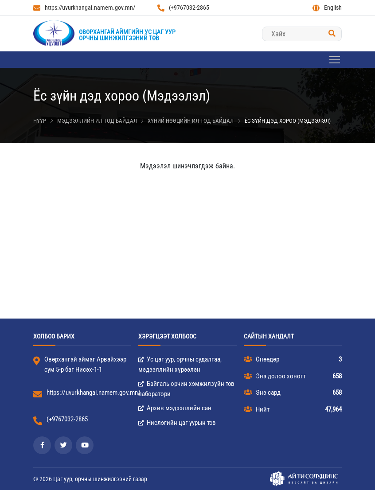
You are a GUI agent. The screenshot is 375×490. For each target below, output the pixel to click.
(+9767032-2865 (183, 8)
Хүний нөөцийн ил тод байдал (191, 121)
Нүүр (39, 121)
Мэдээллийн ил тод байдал (97, 121)
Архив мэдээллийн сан (174, 408)
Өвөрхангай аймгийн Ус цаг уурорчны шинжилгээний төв (127, 35)
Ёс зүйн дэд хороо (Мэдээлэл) (288, 121)
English (327, 8)
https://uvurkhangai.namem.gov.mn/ (84, 8)
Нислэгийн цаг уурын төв (177, 423)
